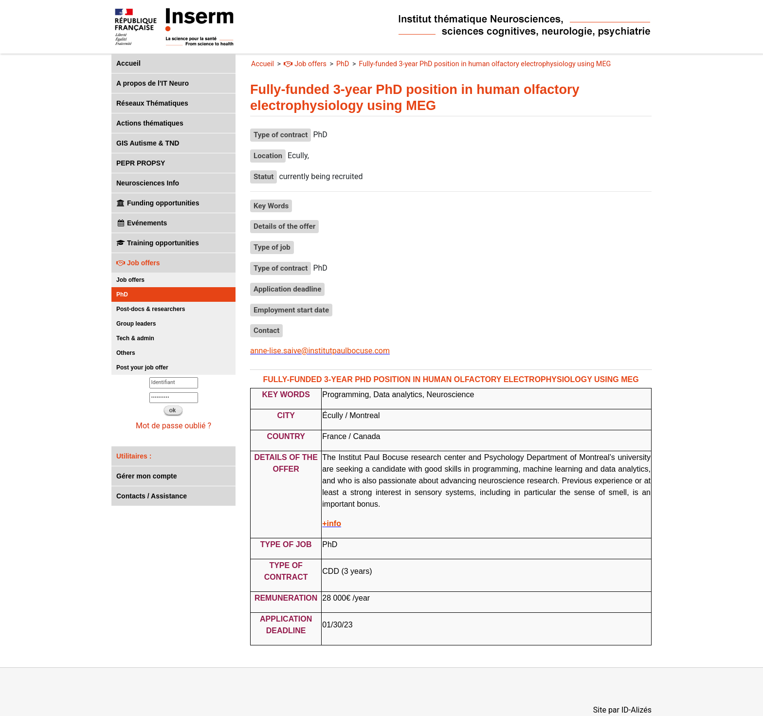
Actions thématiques (149, 123)
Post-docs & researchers (150, 309)
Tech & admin (135, 338)
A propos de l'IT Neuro (152, 83)
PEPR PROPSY (140, 163)
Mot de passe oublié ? (173, 425)
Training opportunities (157, 243)
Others (125, 352)
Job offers (138, 263)
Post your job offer (142, 367)
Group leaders (136, 323)
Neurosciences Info (147, 183)
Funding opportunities (157, 203)
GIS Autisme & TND (147, 143)
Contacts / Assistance (151, 496)
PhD (122, 294)
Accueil (128, 63)
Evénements (141, 223)
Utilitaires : (133, 456)
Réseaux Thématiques (152, 103)
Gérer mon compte (146, 476)
